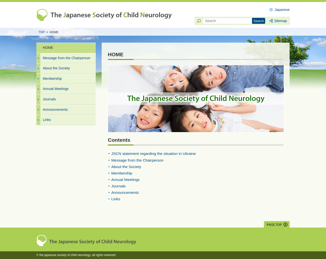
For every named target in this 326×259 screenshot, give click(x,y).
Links (47, 120)
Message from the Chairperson (66, 58)
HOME (48, 48)
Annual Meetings (56, 89)
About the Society (56, 68)
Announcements (55, 110)
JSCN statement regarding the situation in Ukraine (153, 153)
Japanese (282, 10)
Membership (52, 79)
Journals (49, 99)
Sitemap (280, 21)
